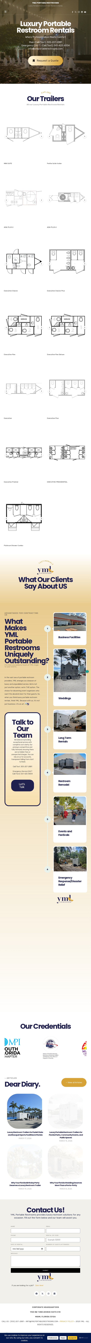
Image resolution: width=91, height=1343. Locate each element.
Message (14, 1267)
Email (48, 1240)
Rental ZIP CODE (52, 1249)
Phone (13, 1249)
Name (13, 1240)
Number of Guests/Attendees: (58, 1258)
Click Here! (39, 1300)
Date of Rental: (17, 1258)
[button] (6, 136)
